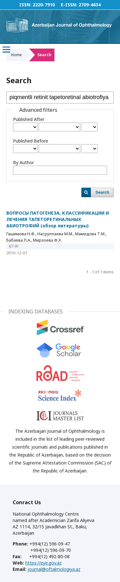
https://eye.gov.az (43, 563)
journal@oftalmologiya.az (54, 569)
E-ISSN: (69, 5)
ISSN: (25, 5)
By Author (23, 162)
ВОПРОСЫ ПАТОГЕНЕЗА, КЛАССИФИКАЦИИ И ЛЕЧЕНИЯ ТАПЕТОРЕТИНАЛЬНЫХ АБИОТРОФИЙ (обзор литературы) (57, 219)
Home (16, 54)
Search (102, 192)
